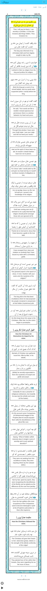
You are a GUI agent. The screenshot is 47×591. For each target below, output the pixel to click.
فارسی (44, 7)
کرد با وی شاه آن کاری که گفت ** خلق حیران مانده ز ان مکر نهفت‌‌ (23, 289)
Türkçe (39, 7)
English (35, 7)
